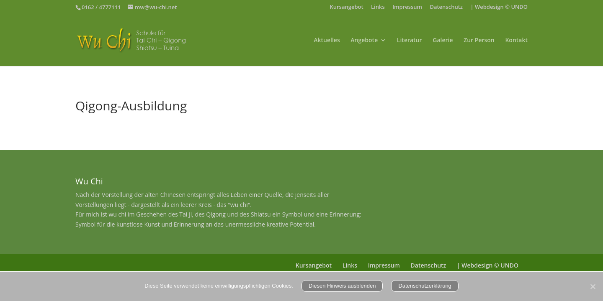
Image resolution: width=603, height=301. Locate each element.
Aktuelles (327, 40)
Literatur (409, 40)
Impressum (407, 7)
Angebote (364, 40)
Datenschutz (446, 7)
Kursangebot (346, 7)
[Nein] (592, 286)
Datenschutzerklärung (424, 286)
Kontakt (516, 40)
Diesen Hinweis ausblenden (342, 286)
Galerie (443, 40)
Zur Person (479, 40)
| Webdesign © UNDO (499, 7)
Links (378, 7)
